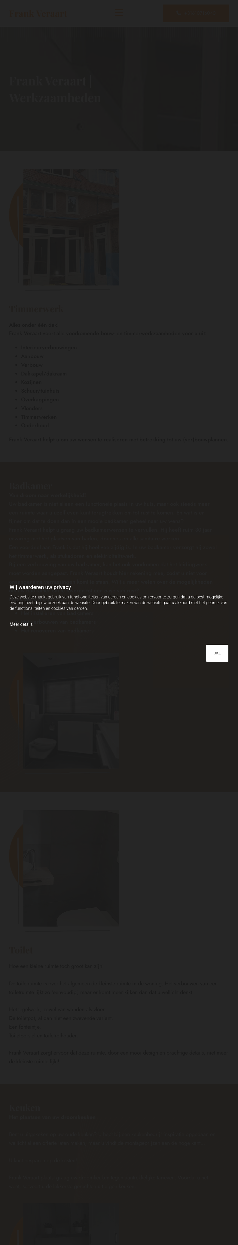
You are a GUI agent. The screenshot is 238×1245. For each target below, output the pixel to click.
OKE (217, 653)
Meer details (21, 624)
